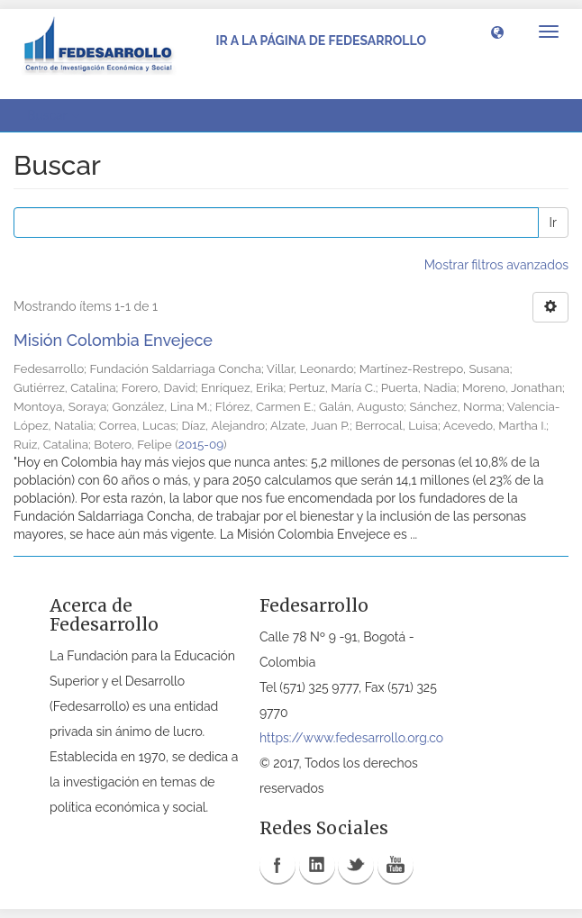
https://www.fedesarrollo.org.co (351, 738)
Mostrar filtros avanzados (496, 265)
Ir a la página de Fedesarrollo (320, 40)
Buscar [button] (53, 115)
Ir (553, 222)
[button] (497, 31)
